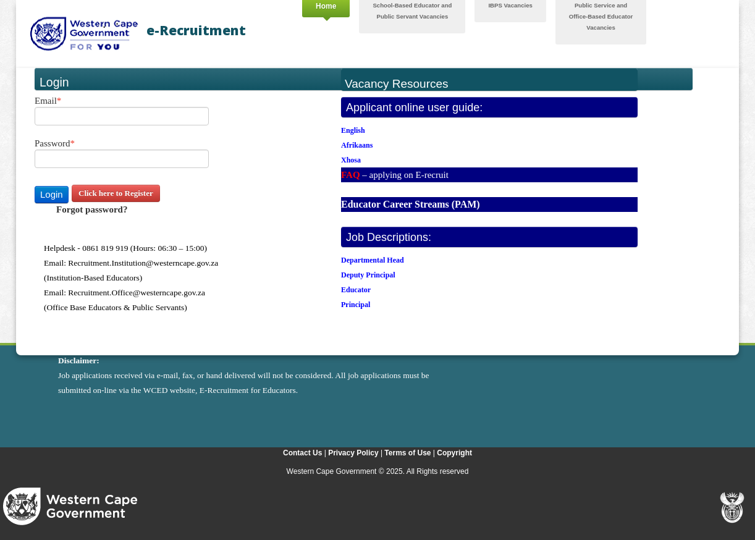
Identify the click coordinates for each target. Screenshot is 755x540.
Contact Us (302, 453)
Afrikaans (357, 145)
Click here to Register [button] (115, 193)
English (353, 130)
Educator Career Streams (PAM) (410, 204)
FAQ (350, 175)
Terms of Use (407, 453)
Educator (356, 289)
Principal (355, 304)
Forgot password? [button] (91, 209)
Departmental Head (372, 260)
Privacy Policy (353, 453)
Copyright (454, 453)
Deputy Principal (368, 275)
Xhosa (351, 160)
